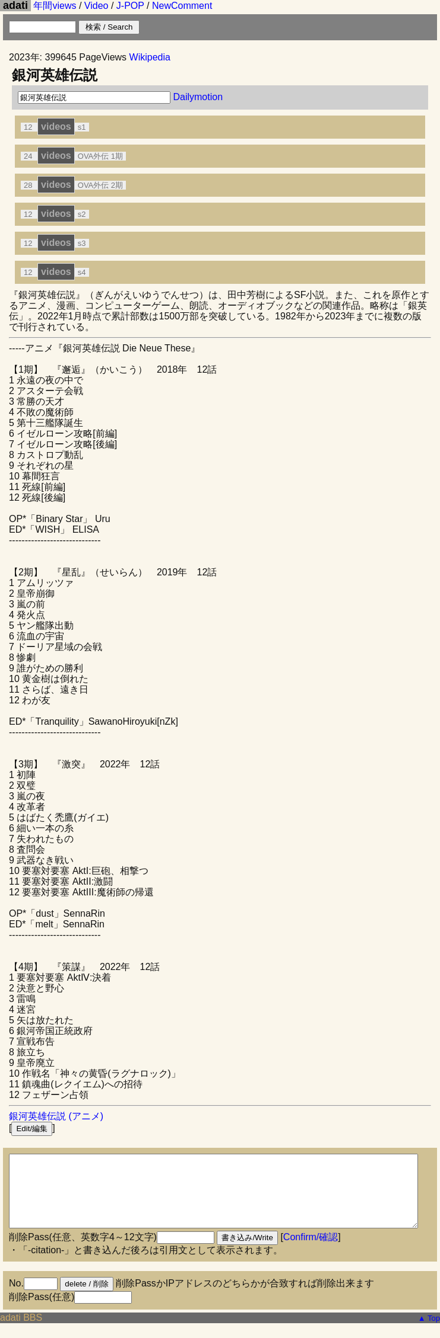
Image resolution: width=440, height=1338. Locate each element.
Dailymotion (198, 97)
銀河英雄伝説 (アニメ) (56, 1116)
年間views (54, 6)
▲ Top (429, 1332)
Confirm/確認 (310, 1251)
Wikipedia (149, 57)
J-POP (130, 6)
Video (96, 6)
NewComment (182, 6)
